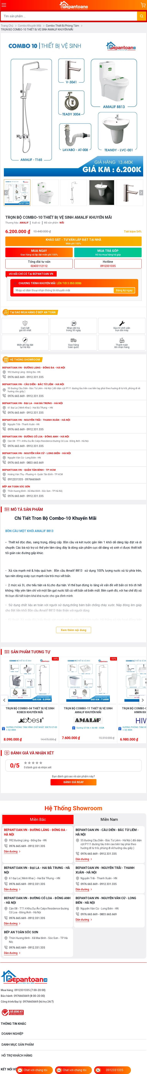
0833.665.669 (35, 464)
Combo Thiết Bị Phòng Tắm (64, 25)
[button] (4, 711)
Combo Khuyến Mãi (31, 25)
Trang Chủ (8, 25)
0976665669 (32, 480)
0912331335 (16, 480)
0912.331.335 (35, 378)
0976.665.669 (16, 378)
